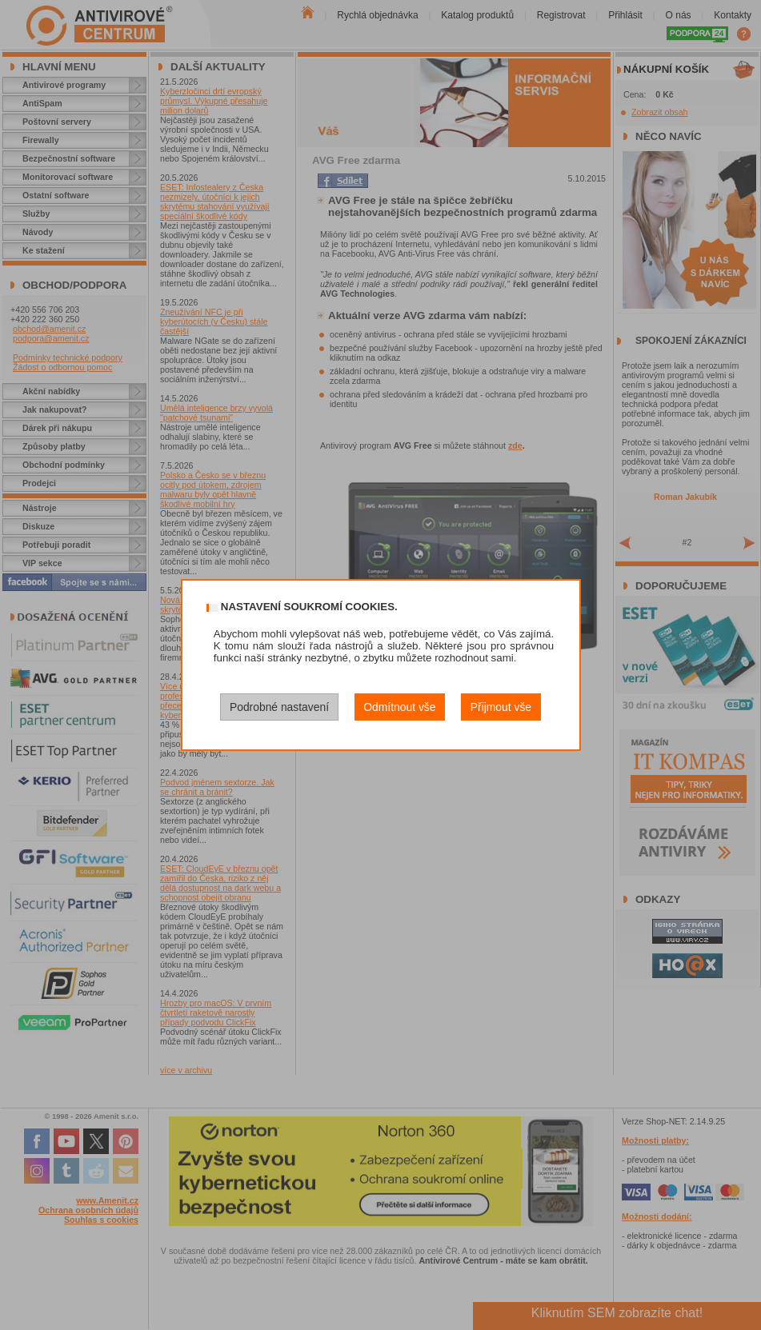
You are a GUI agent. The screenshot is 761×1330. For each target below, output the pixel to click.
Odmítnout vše (399, 707)
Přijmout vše (501, 707)
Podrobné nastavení (279, 707)
